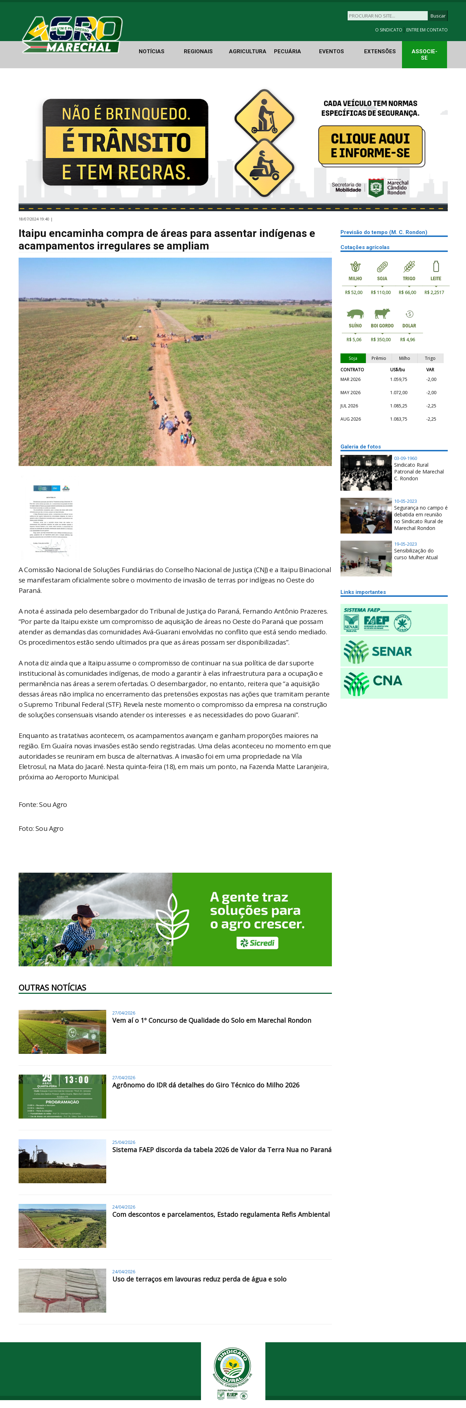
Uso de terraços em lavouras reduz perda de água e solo (199, 1279)
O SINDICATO (389, 30)
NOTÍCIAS (152, 51)
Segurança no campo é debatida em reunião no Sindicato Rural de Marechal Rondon (421, 517)
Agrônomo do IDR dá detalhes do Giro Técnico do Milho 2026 (205, 1085)
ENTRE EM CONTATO (427, 30)
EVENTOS (331, 51)
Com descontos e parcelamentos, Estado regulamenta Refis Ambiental (221, 1214)
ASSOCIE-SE (424, 54)
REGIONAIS (198, 51)
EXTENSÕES (380, 51)
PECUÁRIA (287, 51)
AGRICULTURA (247, 51)
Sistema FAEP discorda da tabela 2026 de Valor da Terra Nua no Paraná (222, 1149)
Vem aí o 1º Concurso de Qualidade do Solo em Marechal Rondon (211, 1020)
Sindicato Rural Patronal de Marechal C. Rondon (419, 471)
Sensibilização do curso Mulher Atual (416, 554)
